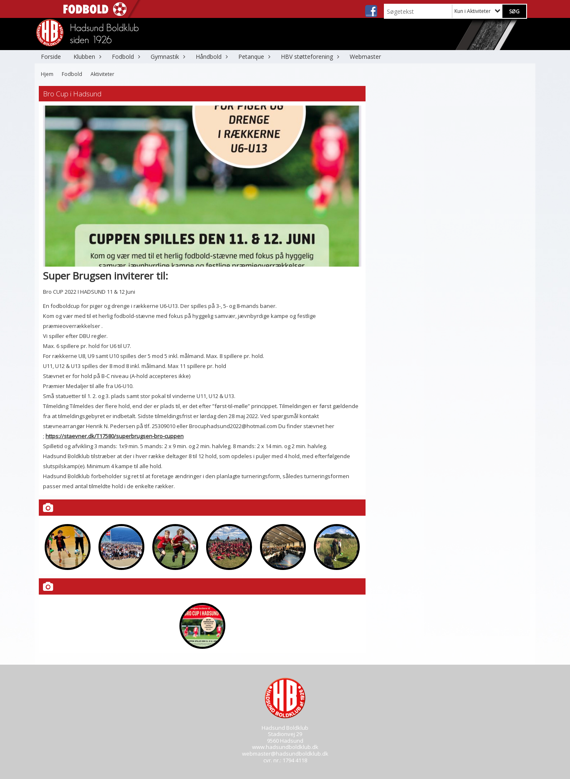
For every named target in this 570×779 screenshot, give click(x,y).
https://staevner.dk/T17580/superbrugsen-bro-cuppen (114, 436)
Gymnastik (167, 57)
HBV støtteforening (309, 57)
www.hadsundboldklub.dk (285, 747)
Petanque (253, 57)
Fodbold (125, 57)
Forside (51, 57)
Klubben (86, 57)
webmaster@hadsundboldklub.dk (285, 753)
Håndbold (211, 57)
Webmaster (365, 57)
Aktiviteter (102, 74)
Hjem (47, 74)
